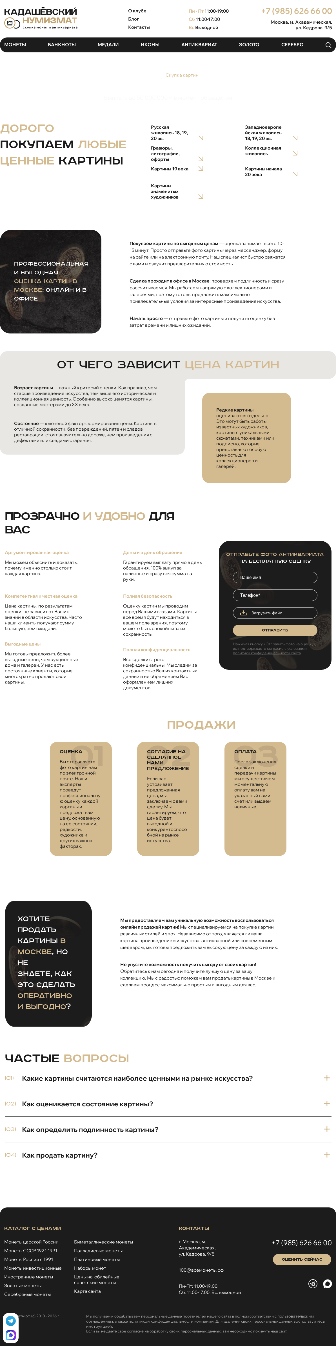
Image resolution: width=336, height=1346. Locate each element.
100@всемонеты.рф (201, 1270)
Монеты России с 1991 (28, 1259)
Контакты (139, 27)
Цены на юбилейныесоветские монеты (96, 1279)
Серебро (292, 44)
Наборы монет (90, 1268)
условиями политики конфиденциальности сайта (270, 650)
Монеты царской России (31, 1242)
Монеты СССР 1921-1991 (30, 1250)
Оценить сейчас (302, 1259)
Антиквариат (199, 44)
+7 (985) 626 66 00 (296, 11)
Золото (249, 44)
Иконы (150, 44)
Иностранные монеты (28, 1277)
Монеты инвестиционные (33, 1268)
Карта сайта (87, 1291)
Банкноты (62, 44)
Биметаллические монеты (103, 1242)
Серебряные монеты (27, 1294)
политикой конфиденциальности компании (171, 1321)
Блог (133, 19)
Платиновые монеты (97, 1259)
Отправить (275, 630)
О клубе (137, 11)
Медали (108, 44)
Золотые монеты (22, 1285)
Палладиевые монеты (98, 1250)
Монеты (15, 44)
